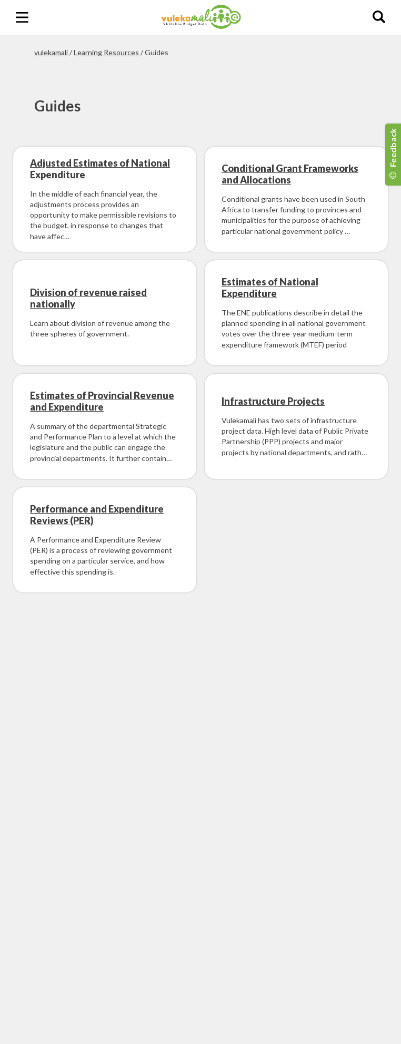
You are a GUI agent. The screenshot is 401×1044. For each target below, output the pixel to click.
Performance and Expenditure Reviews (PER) (97, 514)
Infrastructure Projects (273, 401)
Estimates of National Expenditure (270, 287)
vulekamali (51, 52)
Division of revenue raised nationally (88, 298)
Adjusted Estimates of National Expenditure (100, 168)
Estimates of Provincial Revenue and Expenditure (102, 401)
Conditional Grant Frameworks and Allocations (290, 174)
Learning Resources (106, 52)
